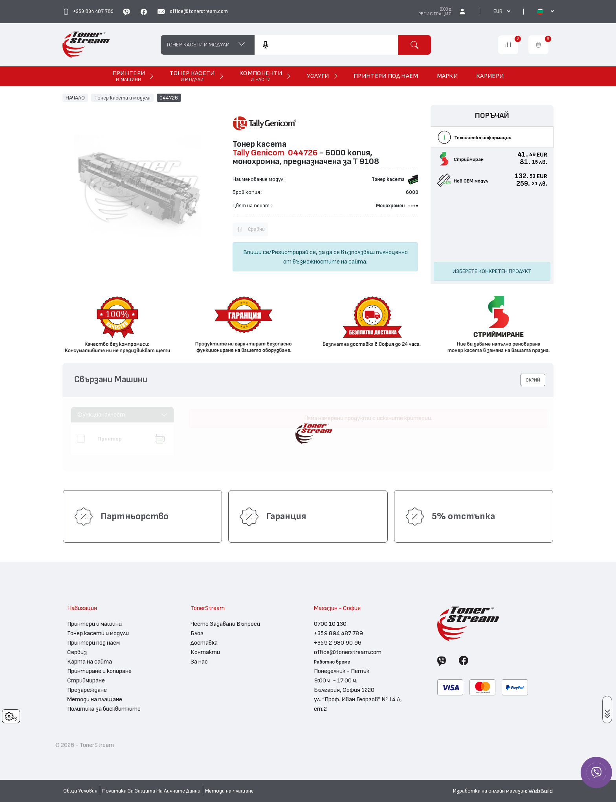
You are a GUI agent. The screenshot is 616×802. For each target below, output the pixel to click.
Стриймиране (86, 680)
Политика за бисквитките (104, 709)
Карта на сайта (89, 661)
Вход (445, 9)
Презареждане (87, 690)
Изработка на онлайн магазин (489, 791)
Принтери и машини (94, 624)
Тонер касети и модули (122, 97)
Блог (197, 633)
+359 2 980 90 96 (337, 643)
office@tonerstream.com (347, 652)
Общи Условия (80, 791)
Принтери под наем (93, 643)
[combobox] (326, 45)
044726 (169, 97)
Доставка (204, 643)
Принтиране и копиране (99, 671)
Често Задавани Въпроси (225, 624)
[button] (533, 380)
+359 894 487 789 (338, 633)
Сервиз (77, 652)
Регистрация (435, 14)
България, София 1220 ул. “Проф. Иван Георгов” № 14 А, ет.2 (358, 699)
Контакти (205, 652)
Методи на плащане (94, 699)
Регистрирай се (293, 252)
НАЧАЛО (75, 97)
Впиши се (256, 252)
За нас (199, 661)
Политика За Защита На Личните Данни (151, 791)
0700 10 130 (330, 624)
